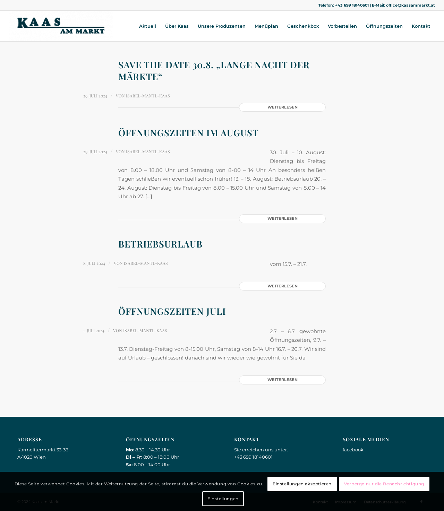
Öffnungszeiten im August (188, 133)
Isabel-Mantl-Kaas (148, 95)
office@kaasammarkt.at (410, 5)
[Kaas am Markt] (61, 26)
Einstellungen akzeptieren (302, 483)
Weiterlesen (282, 107)
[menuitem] (148, 26)
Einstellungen (223, 498)
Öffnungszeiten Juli (172, 311)
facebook (353, 449)
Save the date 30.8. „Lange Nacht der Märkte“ (214, 71)
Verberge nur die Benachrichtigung (384, 483)
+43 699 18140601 (352, 5)
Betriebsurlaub (160, 244)
